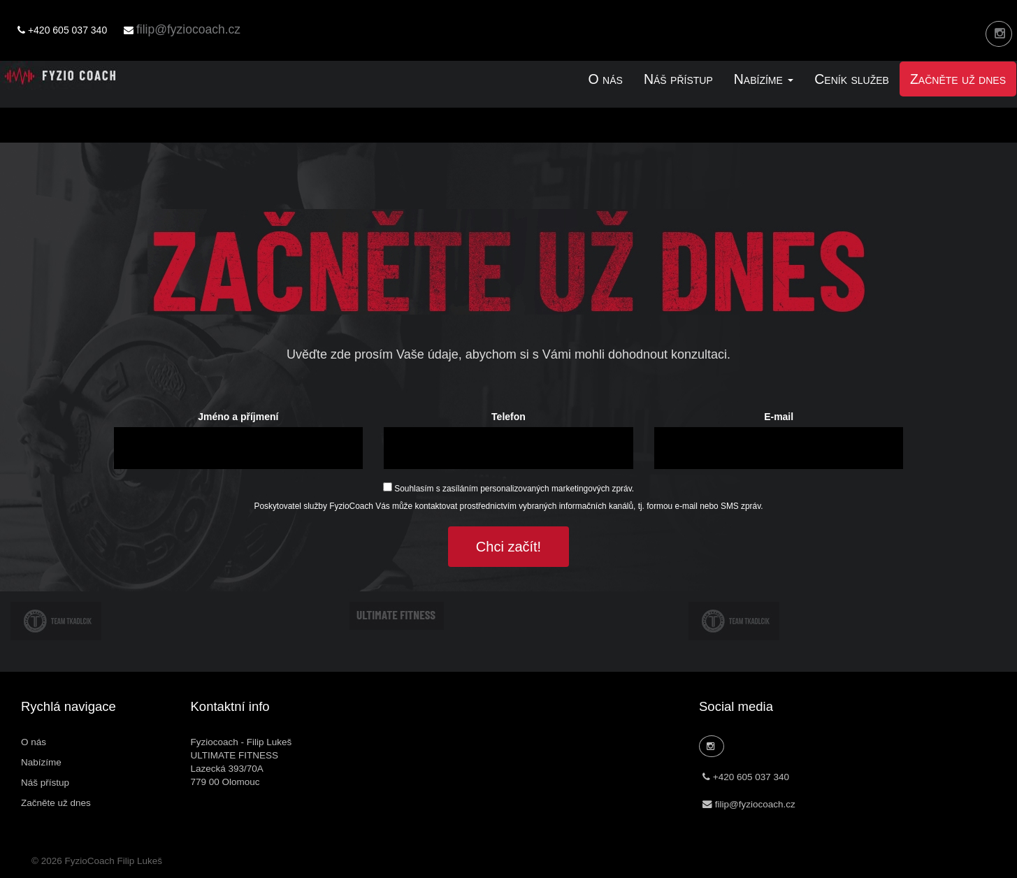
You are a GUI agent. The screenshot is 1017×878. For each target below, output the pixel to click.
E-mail (778, 416)
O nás (606, 79)
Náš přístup (678, 79)
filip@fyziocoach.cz (188, 29)
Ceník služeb (851, 79)
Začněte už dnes (958, 79)
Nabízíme (41, 762)
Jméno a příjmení (238, 416)
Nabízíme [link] (764, 79)
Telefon (508, 416)
